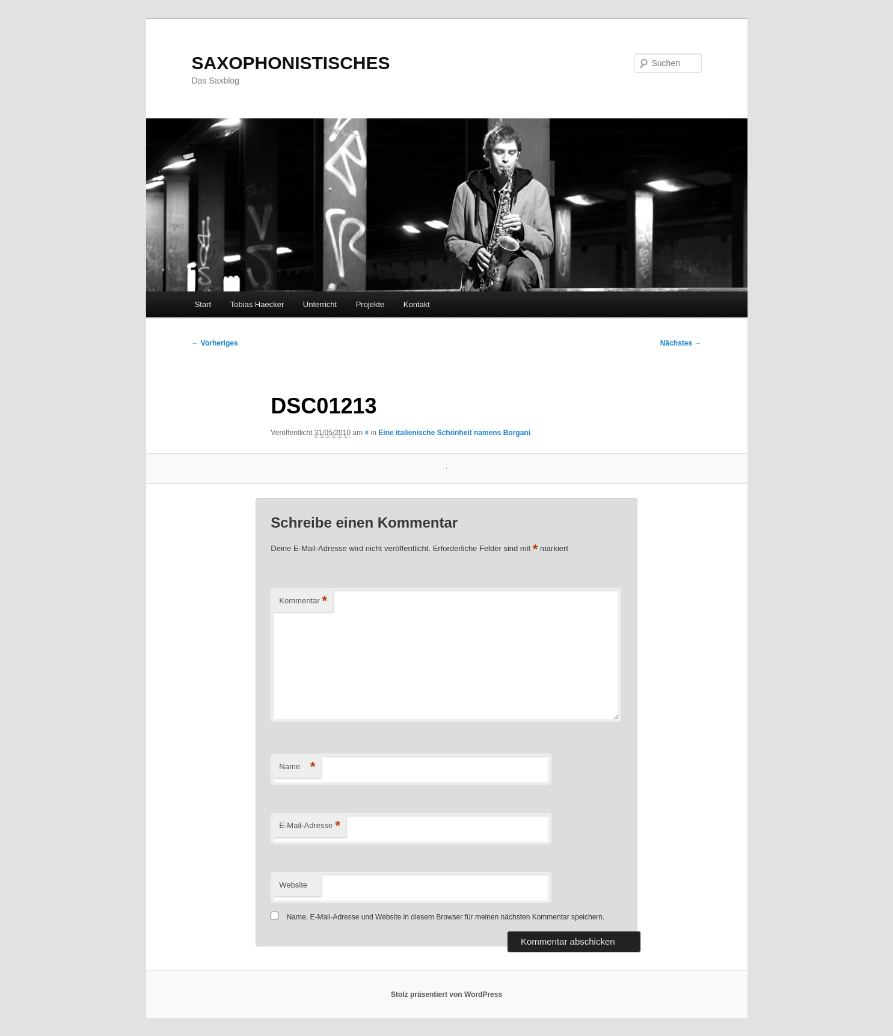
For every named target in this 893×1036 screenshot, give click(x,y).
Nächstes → (681, 343)
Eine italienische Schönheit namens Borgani (454, 432)
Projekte (370, 304)
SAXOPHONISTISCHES (291, 63)
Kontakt (417, 304)
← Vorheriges (215, 343)
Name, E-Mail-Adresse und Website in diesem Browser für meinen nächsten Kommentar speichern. (446, 917)
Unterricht (320, 304)
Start (203, 304)
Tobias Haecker (257, 304)
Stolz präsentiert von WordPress (446, 994)
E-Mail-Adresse (309, 826)
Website (293, 884)
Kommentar (303, 601)
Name (297, 767)
